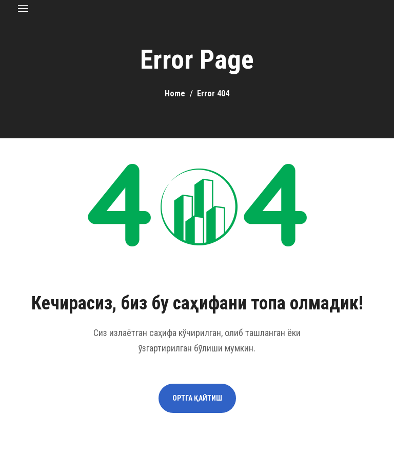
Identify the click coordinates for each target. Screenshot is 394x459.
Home (175, 93)
